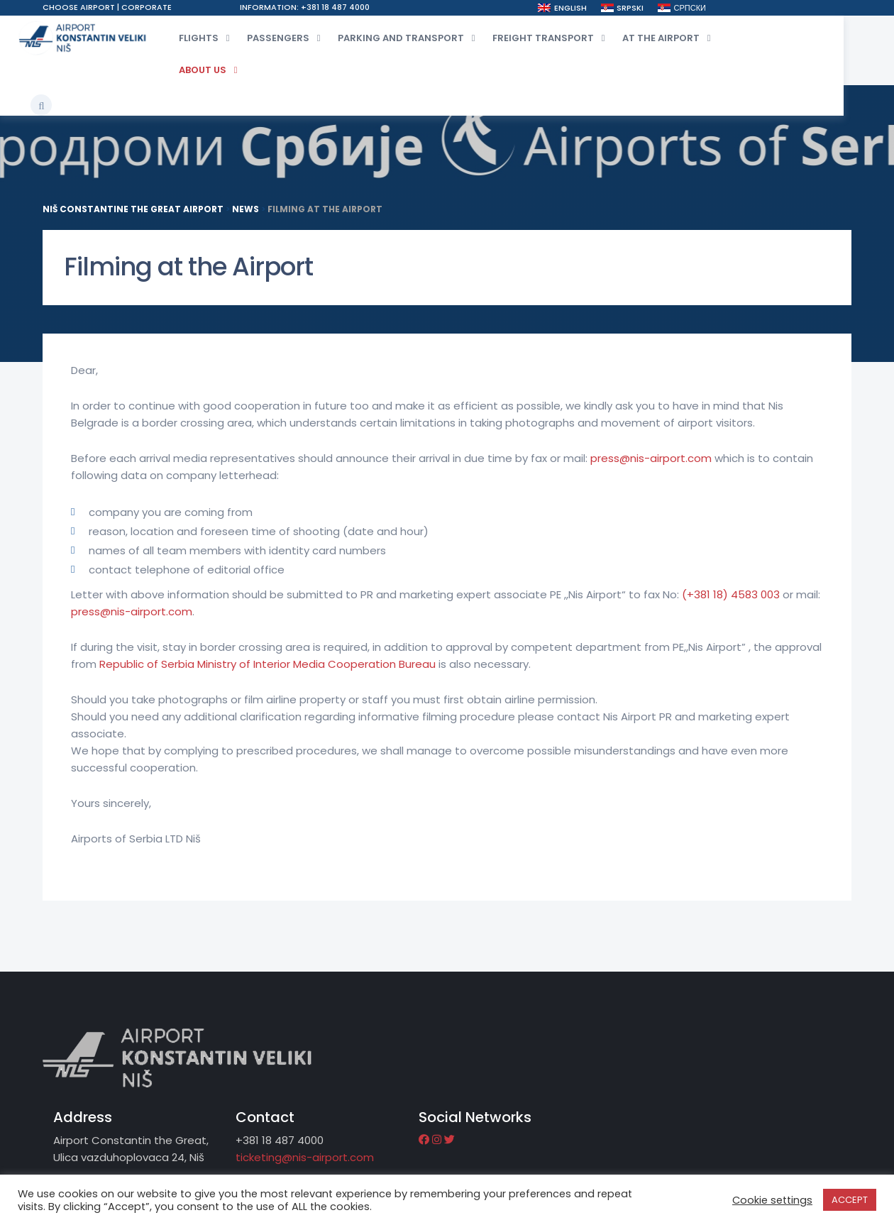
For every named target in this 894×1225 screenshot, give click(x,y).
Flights (208, 37)
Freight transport (552, 37)
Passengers (287, 37)
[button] (827, 34)
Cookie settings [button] (772, 1200)
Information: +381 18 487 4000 (324, 7)
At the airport (670, 37)
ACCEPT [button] (850, 1200)
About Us (212, 69)
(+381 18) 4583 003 (731, 598)
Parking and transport (410, 37)
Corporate (146, 7)
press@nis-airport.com (651, 462)
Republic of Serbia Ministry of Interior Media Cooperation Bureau (268, 668)
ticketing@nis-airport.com (576, 1080)
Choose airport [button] (80, 7)
